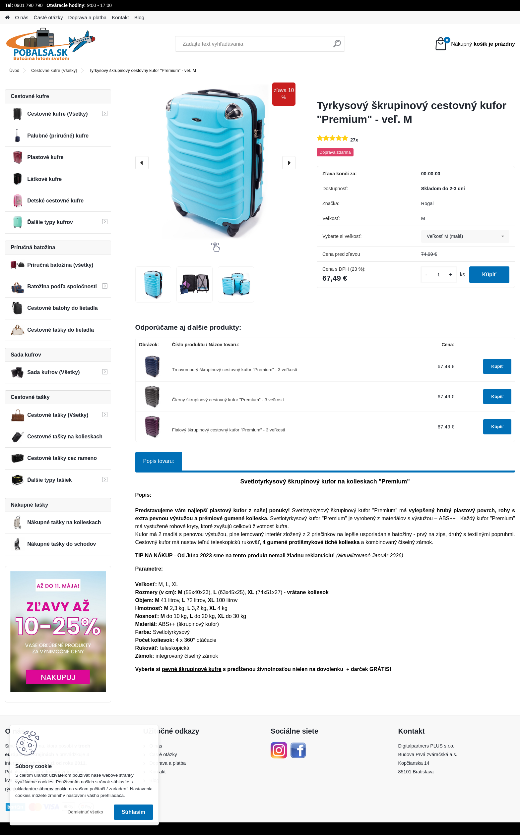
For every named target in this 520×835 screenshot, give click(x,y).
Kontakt (120, 17)
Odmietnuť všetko (85, 811)
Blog (139, 17)
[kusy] (438, 275)
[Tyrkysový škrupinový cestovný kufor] (153, 284)
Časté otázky (48, 17)
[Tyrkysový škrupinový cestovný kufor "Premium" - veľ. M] (215, 163)
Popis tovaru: (158, 461)
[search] (337, 46)
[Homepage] (7, 17)
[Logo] (50, 44)
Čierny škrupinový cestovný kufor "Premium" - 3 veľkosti (228, 399)
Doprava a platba (87, 17)
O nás (22, 17)
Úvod (14, 70)
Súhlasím (133, 812)
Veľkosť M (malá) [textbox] (445, 236)
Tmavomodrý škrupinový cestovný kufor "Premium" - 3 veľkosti (234, 369)
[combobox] (465, 236)
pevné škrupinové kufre (192, 669)
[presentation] (142, 162)
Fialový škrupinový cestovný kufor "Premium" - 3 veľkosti (228, 429)
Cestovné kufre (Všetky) (54, 70)
